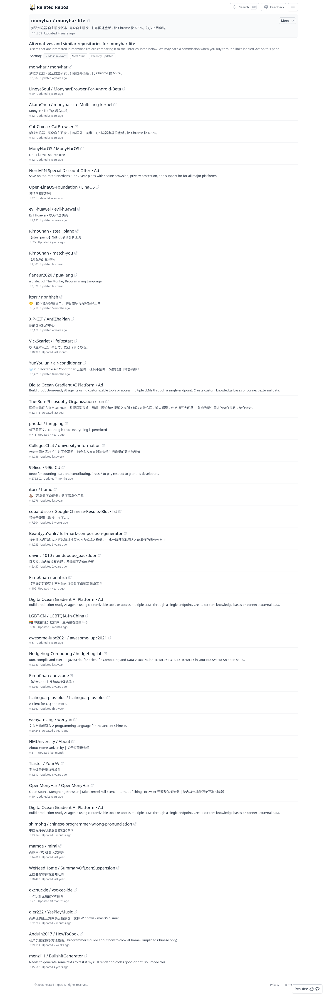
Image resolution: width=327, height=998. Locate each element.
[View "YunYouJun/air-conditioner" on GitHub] (84, 363)
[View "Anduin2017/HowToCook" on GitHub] (81, 934)
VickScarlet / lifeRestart (51, 341)
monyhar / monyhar (48, 67)
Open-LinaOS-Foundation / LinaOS (62, 187)
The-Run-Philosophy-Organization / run (66, 401)
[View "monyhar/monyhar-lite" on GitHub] (89, 20)
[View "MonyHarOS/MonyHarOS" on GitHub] (82, 148)
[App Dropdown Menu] (293, 7)
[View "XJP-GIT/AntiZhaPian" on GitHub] (72, 319)
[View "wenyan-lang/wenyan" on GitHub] (75, 719)
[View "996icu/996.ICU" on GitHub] (63, 467)
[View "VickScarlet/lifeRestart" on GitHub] (75, 341)
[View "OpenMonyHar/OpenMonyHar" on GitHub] (92, 785)
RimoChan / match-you (51, 253)
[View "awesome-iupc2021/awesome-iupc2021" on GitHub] (109, 638)
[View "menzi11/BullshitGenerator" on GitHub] (85, 956)
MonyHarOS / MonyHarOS (54, 148)
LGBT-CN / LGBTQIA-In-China (56, 616)
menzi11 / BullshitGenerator (56, 956)
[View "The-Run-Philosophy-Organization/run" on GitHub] (107, 401)
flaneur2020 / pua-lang (51, 275)
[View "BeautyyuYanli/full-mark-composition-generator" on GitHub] (125, 533)
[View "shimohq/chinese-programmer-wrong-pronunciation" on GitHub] (135, 824)
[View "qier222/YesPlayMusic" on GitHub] (75, 912)
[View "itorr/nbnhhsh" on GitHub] (61, 297)
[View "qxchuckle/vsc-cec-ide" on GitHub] (75, 890)
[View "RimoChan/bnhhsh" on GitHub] (70, 577)
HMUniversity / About (49, 741)
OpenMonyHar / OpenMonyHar (59, 785)
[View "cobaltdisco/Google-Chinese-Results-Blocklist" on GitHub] (120, 511)
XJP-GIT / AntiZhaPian (49, 319)
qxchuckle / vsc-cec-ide (51, 890)
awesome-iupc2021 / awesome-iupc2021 (68, 638)
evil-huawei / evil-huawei (52, 209)
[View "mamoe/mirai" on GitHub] (60, 846)
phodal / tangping (46, 423)
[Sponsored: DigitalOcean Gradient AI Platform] (163, 387)
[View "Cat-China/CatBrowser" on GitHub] (76, 126)
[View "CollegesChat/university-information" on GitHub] (103, 445)
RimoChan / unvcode (49, 675)
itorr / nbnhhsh (43, 297)
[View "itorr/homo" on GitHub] (55, 489)
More (288, 20)
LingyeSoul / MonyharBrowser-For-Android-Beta (75, 89)
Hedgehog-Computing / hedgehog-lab (66, 653)
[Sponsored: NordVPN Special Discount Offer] (163, 172)
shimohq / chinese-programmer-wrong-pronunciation (80, 824)
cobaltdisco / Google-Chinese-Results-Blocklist (73, 511)
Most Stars (79, 56)
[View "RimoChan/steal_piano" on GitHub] (77, 231)
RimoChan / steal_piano (51, 231)
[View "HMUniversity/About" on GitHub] (73, 741)
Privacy (274, 985)
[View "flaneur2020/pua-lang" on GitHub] (75, 275)
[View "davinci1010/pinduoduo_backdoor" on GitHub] (99, 555)
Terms (288, 985)
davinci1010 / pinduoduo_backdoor (63, 555)
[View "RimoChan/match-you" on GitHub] (76, 253)
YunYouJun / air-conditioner (55, 363)
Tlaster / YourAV (44, 763)
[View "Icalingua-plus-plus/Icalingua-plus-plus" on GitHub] (108, 697)
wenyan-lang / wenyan (50, 719)
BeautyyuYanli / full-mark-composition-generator (76, 533)
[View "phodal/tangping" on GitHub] (66, 423)
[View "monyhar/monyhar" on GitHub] (70, 67)
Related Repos (52, 7)
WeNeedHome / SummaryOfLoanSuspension (72, 868)
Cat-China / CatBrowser (51, 126)
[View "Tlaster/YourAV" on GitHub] (62, 763)
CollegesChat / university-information (65, 445)
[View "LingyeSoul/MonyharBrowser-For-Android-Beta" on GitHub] (124, 89)
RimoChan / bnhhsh (48, 577)
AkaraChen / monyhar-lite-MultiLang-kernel (70, 104)
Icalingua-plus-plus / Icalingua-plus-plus (67, 697)
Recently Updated (102, 56)
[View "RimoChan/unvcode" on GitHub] (71, 675)
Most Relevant (56, 56)
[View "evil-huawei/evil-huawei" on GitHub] (79, 209)
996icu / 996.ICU (44, 467)
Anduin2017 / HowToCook (54, 934)
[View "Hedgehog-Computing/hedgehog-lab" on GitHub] (105, 653)
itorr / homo (40, 489)
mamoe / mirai (43, 846)
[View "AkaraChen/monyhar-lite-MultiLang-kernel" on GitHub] (115, 104)
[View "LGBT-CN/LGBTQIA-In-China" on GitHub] (87, 616)
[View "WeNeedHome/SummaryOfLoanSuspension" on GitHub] (118, 868)
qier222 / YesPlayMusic (51, 912)
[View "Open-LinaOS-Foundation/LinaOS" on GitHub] (97, 187)
